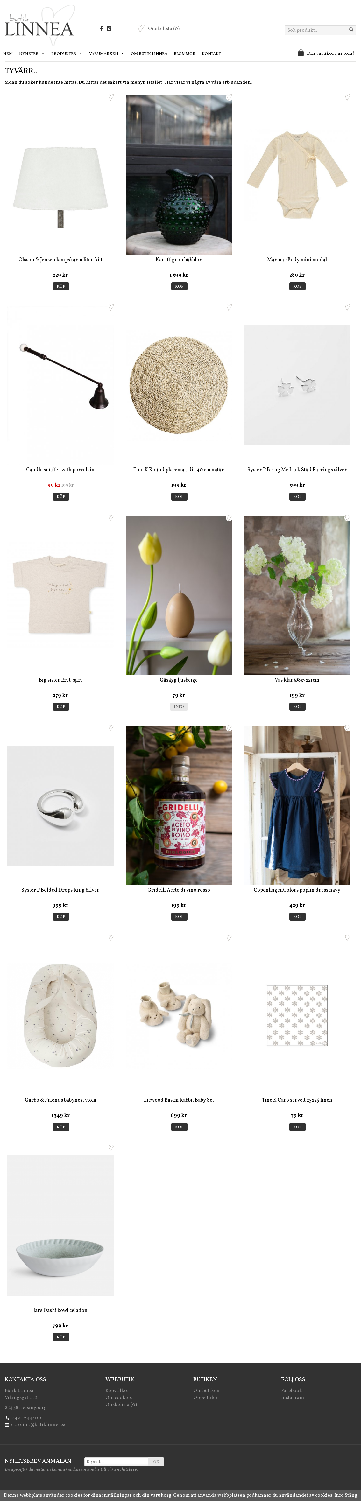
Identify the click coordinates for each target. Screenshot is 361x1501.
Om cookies (118, 1397)
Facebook (291, 1390)
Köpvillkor (117, 1390)
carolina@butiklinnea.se (39, 1424)
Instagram (292, 1397)
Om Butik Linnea (149, 54)
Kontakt (211, 54)
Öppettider (205, 1397)
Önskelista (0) (121, 1404)
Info (179, 707)
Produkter (67, 54)
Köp (61, 287)
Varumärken (106, 54)
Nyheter (32, 54)
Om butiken (206, 1390)
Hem (8, 54)
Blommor (184, 54)
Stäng (351, 1495)
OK (156, 1462)
